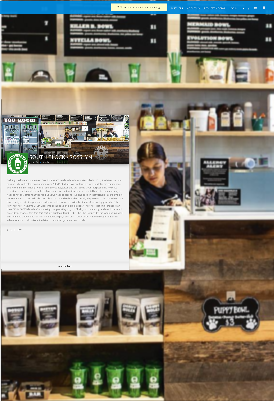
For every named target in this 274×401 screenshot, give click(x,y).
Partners (176, 8)
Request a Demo (214, 8)
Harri (69, 266)
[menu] (262, 7)
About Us (193, 8)
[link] (125, 119)
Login (233, 8)
